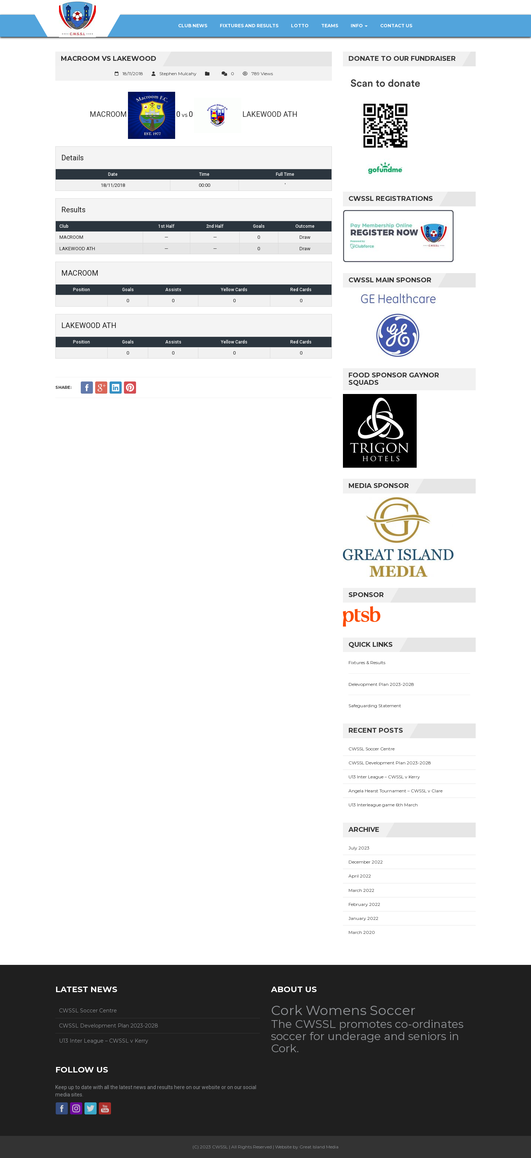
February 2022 (364, 904)
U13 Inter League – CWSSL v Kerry (384, 776)
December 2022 (365, 862)
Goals (128, 289)
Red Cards (301, 289)
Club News (192, 25)
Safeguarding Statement (374, 705)
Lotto (300, 25)
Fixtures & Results (366, 662)
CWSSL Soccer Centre (371, 748)
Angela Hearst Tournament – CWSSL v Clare (395, 790)
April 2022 (359, 876)
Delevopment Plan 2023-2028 (381, 684)
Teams (329, 25)
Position (81, 289)
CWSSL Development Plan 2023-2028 (389, 762)
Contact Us (396, 25)
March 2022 (361, 890)
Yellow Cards (234, 289)
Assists (173, 289)
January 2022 (363, 918)
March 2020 (361, 932)
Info (359, 25)
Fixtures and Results (249, 25)
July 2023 (358, 848)
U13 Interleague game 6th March (383, 805)
